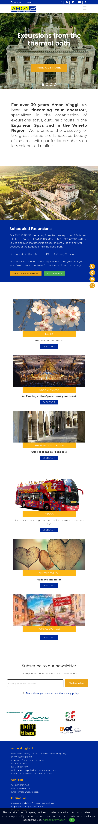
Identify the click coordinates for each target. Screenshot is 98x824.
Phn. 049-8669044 (21, 2)
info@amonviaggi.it (28, 792)
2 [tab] (47, 85)
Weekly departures (25, 273)
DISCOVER (49, 637)
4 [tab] (55, 85)
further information (54, 819)
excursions (54, 273)
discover (49, 346)
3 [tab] (51, 85)
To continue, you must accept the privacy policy (52, 693)
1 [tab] (43, 85)
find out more (49, 67)
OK (72, 820)
